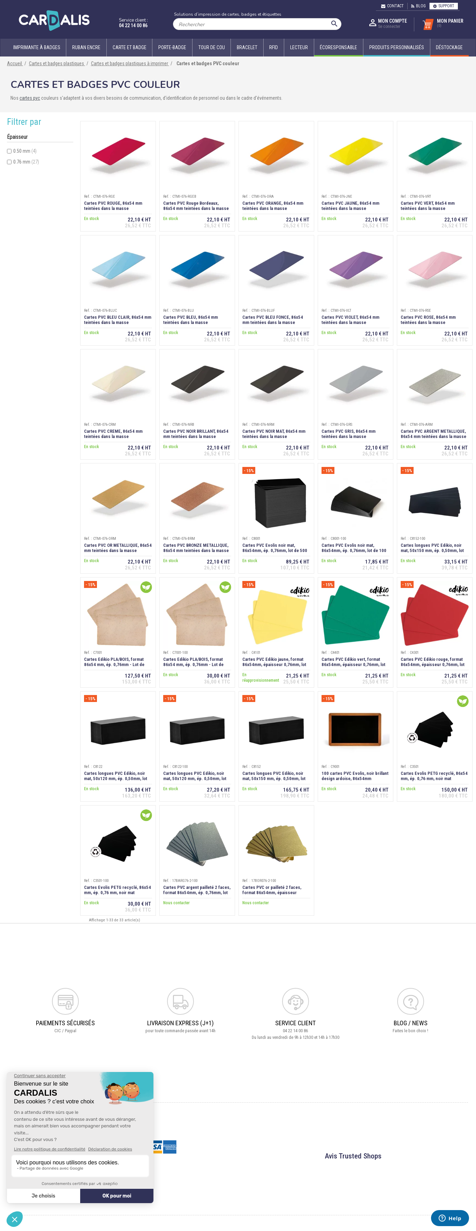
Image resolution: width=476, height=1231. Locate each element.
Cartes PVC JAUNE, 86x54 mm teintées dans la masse (350, 206)
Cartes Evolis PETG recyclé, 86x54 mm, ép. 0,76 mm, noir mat (434, 776)
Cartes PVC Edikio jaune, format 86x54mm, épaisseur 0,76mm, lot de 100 (274, 664)
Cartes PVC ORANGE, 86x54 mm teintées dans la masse (272, 206)
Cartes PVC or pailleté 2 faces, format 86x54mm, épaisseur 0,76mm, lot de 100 (271, 892)
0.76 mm (26, 162)
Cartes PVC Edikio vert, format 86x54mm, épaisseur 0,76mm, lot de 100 (353, 664)
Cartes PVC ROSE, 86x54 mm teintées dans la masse (428, 320)
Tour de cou (211, 47)
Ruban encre (86, 47)
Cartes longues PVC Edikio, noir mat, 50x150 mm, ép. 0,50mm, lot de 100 (432, 550)
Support (443, 5)
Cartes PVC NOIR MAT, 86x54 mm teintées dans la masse (273, 434)
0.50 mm (25, 151)
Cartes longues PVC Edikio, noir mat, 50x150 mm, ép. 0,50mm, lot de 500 (273, 778)
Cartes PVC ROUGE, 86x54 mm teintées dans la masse (113, 206)
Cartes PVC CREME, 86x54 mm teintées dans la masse (113, 434)
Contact (392, 5)
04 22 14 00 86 (133, 25)
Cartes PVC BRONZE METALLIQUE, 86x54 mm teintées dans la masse (196, 548)
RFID (273, 47)
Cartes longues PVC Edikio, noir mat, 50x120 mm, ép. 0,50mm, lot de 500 (115, 778)
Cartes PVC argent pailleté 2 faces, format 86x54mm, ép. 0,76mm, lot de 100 (197, 892)
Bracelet (247, 47)
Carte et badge (129, 47)
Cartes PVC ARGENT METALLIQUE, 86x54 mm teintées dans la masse (433, 434)
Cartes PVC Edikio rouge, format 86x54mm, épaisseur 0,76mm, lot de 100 (432, 664)
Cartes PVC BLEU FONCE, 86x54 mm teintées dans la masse (272, 320)
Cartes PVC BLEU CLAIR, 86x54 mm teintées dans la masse (117, 320)
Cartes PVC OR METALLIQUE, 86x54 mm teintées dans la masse (118, 548)
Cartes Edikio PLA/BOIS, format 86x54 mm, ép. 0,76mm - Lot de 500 (114, 664)
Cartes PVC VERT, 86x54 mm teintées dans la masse (428, 206)
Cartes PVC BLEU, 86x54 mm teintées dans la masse (190, 320)
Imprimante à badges (36, 47)
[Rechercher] (257, 24)
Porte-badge (172, 47)
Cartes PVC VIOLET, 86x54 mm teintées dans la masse (350, 320)
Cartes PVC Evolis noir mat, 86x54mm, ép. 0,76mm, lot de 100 (354, 548)
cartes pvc (30, 98)
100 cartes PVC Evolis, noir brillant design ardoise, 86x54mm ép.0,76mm (355, 778)
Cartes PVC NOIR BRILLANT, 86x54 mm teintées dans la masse (195, 434)
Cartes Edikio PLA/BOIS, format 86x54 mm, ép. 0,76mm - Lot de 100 (193, 664)
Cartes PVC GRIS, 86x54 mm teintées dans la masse (349, 434)
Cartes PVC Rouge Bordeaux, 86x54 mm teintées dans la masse (196, 206)
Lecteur (299, 47)
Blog (418, 5)
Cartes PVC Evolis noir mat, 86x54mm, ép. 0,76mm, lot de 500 (274, 548)
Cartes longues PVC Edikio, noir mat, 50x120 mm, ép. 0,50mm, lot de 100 (194, 778)
